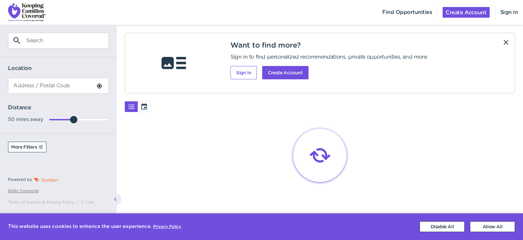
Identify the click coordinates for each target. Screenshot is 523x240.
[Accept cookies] (492, 226)
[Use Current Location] (99, 86)
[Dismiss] (506, 42)
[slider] (73, 119)
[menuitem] (22, 12)
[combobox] (58, 86)
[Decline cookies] (442, 226)
